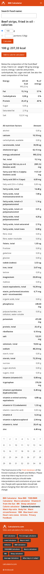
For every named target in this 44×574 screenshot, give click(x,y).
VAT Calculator (9, 536)
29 (4, 463)
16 (10, 451)
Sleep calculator (28, 503)
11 (22, 445)
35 (40, 463)
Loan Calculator (10, 540)
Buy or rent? (24, 540)
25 (22, 457)
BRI (18, 503)
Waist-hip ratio (10, 509)
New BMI (22, 498)
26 (28, 457)
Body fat (22, 509)
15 (4, 451)
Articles (24, 515)
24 (16, 457)
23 (10, 457)
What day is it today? (30, 558)
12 (28, 445)
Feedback (7, 517)
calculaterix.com (10, 564)
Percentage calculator (27, 536)
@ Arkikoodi (8, 569)
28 (40, 457)
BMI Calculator (15, 3)
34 (34, 463)
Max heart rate (30, 512)
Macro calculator (22, 501)
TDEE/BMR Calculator (12, 549)
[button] (41, 3)
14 (40, 445)
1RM (20, 512)
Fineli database (28, 470)
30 (10, 463)
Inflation (7, 545)
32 (22, 463)
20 (34, 451)
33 (28, 463)
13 (34, 445)
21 (40, 451)
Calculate (7, 41)
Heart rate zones (11, 515)
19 (28, 451)
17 (16, 451)
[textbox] (19, 15)
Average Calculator (11, 558)
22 (4, 457)
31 (16, 463)
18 (22, 451)
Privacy (32, 515)
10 (16, 445)
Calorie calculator (11, 506)
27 (34, 457)
